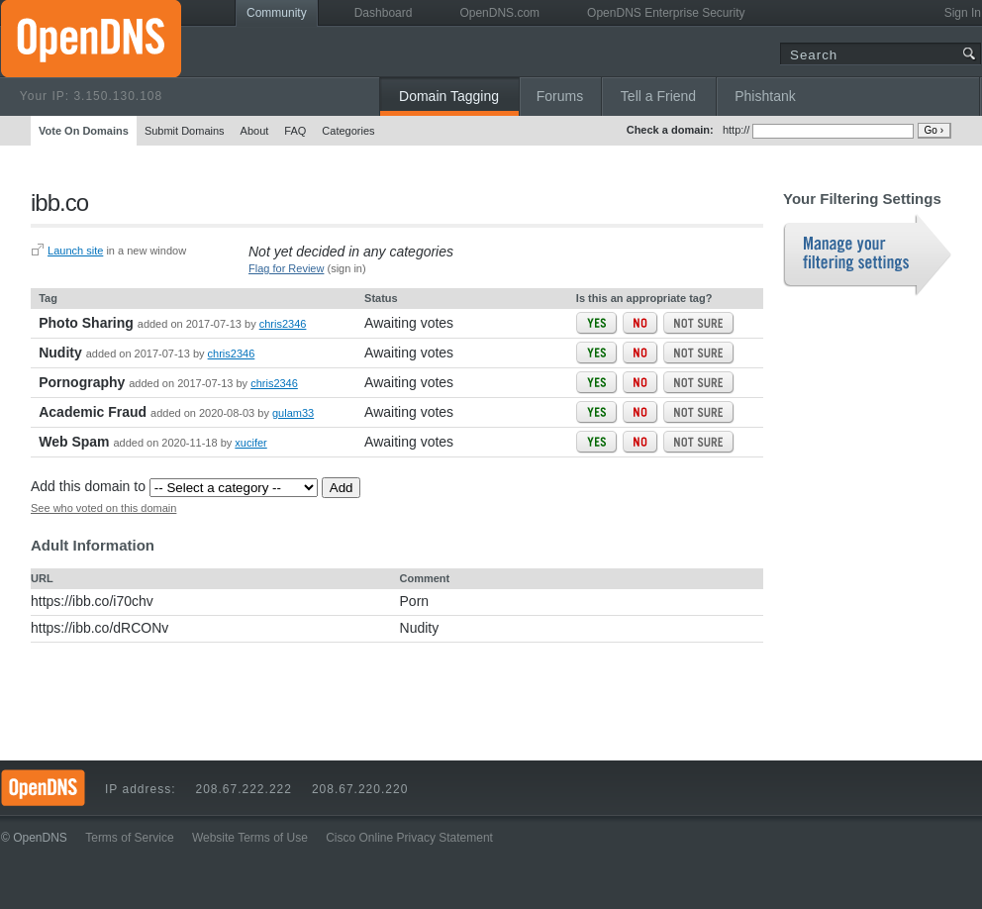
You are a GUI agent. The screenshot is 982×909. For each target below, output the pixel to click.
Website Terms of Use (250, 838)
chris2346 (283, 324)
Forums (560, 96)
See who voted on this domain (103, 508)
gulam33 (293, 413)
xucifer (250, 443)
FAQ (295, 131)
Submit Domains (185, 131)
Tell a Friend (658, 96)
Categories (348, 131)
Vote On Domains (84, 131)
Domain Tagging (449, 96)
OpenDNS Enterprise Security (665, 13)
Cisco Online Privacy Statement (409, 838)
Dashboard (383, 13)
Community (276, 13)
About (255, 131)
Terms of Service (129, 838)
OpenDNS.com (499, 13)
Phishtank (765, 96)
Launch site (75, 250)
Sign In (962, 13)
